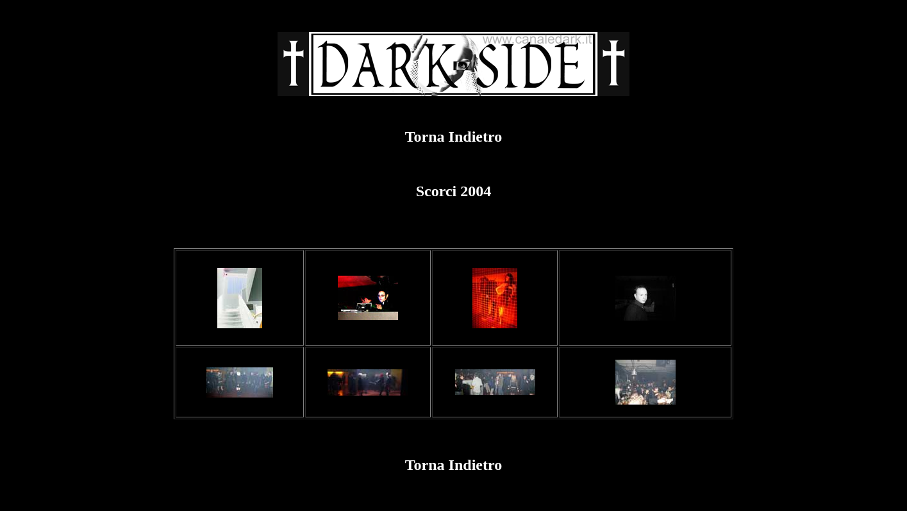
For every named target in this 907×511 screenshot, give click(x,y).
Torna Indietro (453, 136)
